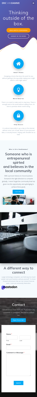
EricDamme (11, 3)
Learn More (18, 191)
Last (21, 340)
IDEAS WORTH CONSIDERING (18, 30)
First (7, 340)
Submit (18, 383)
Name (9, 334)
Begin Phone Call (18, 320)
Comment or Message (15, 353)
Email (8, 344)
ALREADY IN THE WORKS (18, 36)
